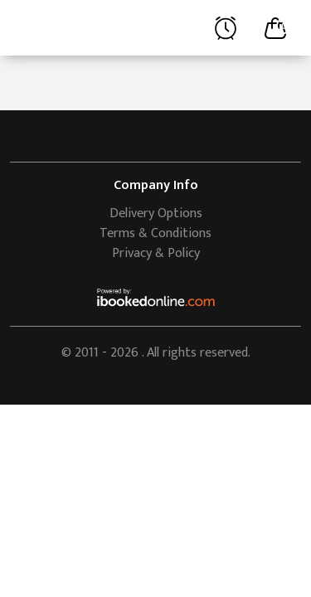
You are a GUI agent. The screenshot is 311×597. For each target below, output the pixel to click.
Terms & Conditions (155, 233)
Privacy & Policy (156, 253)
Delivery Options (155, 213)
